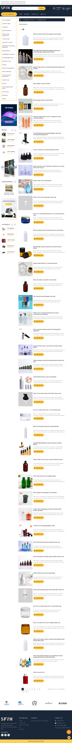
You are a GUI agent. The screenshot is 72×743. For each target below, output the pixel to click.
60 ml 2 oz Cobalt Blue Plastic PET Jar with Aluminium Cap (48, 214)
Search (41, 8)
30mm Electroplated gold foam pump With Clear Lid (48, 589)
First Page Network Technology (39, 720)
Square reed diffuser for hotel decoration (45, 263)
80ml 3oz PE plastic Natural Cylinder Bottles (46, 426)
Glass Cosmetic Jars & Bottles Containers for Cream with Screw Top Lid (48, 167)
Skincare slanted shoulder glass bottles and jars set (48, 556)
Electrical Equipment (9, 68)
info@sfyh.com (61, 723)
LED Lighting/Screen (9, 57)
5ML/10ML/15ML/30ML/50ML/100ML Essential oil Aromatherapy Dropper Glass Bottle (46, 51)
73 (26, 691)
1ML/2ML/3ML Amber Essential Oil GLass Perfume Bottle (47, 247)
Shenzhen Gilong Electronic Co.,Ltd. (9, 193)
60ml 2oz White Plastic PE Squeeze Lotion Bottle (47, 34)
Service (9, 83)
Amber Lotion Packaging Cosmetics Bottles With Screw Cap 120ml (47, 509)
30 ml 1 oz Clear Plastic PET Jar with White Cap (46, 410)
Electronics (9, 91)
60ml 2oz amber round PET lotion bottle (44, 280)
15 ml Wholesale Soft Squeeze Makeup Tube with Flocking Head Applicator (47, 134)
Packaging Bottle (41, 19)
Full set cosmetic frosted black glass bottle (46, 149)
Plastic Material (9, 71)
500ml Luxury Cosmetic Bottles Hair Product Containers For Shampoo (46, 313)
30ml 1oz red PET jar (39, 672)
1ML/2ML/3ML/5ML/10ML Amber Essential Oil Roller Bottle (47, 443)
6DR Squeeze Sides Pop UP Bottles (43, 100)
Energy (9, 64)
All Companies (6, 20)
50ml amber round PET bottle (41, 83)
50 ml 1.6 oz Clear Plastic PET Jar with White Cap (47, 606)
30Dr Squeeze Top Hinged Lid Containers (45, 492)
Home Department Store (9, 87)
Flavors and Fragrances (9, 34)
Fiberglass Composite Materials (9, 46)
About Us (43, 14)
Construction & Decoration (9, 75)
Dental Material (9, 30)
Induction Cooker (9, 42)
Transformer (9, 39)
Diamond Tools (9, 61)
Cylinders (9, 27)
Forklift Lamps (9, 23)
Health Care (9, 80)
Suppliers (26, 14)
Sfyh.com (37, 741)
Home (20, 14)
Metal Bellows (9, 50)
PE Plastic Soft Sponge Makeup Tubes (44, 525)
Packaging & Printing (9, 54)
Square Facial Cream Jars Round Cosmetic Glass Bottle (47, 346)
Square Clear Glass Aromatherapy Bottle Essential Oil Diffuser (49, 67)
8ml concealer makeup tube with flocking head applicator (47, 330)
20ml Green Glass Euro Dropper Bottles (44, 476)
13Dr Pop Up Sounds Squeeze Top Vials (44, 296)
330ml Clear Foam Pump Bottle (42, 180)
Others (9, 98)
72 (23, 691)
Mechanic (9, 95)
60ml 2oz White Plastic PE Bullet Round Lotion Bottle (48, 230)
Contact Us (34, 14)
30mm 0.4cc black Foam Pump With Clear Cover (47, 393)
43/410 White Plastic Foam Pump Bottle (44, 377)
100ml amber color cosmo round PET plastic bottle (48, 459)
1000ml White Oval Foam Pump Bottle (44, 573)
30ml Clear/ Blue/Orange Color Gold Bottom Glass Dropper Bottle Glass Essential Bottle (48, 656)
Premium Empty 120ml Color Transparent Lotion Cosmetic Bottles (47, 117)
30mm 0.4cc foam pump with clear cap (44, 197)
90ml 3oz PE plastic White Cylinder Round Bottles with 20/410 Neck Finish (49, 640)
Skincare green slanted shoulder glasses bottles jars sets (48, 361)
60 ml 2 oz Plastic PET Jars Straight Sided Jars (46, 622)
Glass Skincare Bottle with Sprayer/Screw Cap (46, 542)
